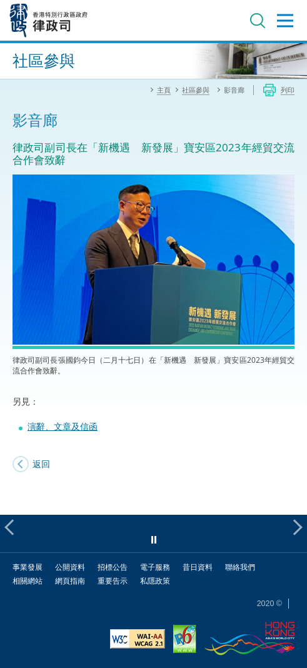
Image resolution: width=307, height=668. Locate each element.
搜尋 (257, 20)
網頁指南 (70, 580)
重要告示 (113, 580)
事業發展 (28, 567)
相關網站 (28, 580)
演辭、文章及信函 (63, 426)
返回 (41, 464)
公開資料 (70, 567)
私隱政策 (155, 580)
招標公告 (113, 567)
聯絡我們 (240, 567)
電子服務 (155, 567)
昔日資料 (198, 567)
